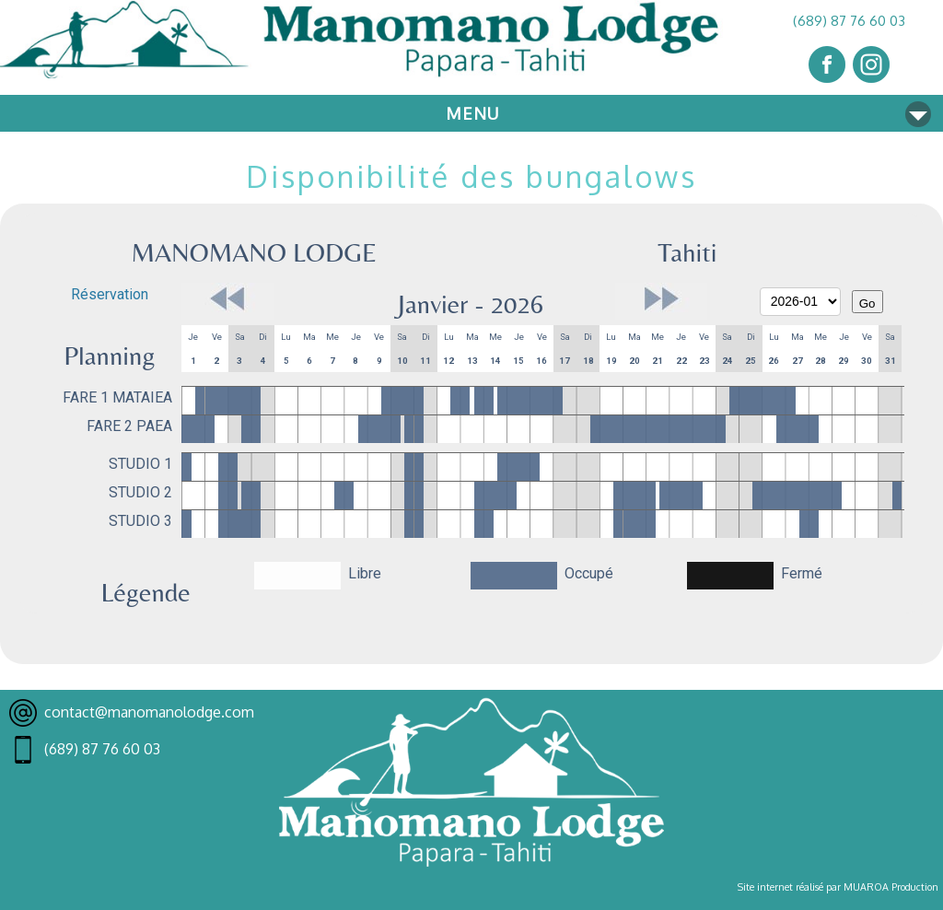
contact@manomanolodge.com (149, 712)
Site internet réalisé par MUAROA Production (838, 887)
